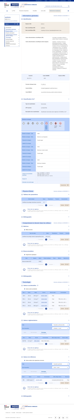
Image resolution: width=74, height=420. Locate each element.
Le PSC (13, 10)
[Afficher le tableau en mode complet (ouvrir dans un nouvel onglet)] (68, 205)
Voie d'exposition (25, 328)
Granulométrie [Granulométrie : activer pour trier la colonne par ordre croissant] (64, 199)
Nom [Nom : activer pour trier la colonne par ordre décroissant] (27, 258)
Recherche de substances (55, 10)
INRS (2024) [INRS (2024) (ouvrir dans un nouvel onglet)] (36, 340)
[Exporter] (17, 24)
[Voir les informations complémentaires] (37, 285)
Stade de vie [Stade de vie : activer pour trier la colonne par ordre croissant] (66, 258)
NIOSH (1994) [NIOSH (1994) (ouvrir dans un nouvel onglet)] (44, 295)
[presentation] (43, 84)
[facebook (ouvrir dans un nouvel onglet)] (55, 417)
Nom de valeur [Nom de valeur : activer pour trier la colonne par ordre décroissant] (33, 233)
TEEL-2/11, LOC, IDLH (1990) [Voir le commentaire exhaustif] (63, 299)
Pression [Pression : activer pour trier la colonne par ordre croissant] (57, 199)
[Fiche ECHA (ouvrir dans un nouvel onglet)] (68, 185)
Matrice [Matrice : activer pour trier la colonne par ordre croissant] (59, 258)
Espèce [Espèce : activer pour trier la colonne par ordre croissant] (34, 258)
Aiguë (25, 332)
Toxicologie (8, 37)
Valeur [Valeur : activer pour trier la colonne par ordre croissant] (44, 199)
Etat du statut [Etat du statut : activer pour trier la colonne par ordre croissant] (53, 292)
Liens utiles (43, 10)
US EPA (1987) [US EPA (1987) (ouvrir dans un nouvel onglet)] (39, 380)
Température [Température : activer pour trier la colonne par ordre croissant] (50, 199)
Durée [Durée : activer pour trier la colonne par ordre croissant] (29, 292)
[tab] (23, 126)
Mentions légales (18, 412)
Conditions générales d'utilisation (27, 412)
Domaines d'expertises (24, 10)
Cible (23, 324)
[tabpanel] (45, 159)
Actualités (35, 10)
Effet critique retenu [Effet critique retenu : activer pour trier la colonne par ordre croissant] (56, 337)
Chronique (43, 332)
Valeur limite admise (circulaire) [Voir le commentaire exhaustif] (45, 340)
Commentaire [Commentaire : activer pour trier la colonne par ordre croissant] (63, 292)
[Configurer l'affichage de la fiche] (15, 24)
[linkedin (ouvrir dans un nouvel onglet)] (63, 417)
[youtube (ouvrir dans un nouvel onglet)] (59, 417)
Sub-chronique (34, 332)
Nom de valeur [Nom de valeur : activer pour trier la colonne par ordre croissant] (31, 199)
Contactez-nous (8, 412)
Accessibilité (13, 412)
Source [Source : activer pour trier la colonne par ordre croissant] (43, 292)
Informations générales (11, 29)
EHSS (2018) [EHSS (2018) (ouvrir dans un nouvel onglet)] (44, 299)
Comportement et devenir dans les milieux (11, 35)
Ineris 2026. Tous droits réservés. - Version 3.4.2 (13, 417)
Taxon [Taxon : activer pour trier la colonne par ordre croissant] (54, 258)
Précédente (40, 205)
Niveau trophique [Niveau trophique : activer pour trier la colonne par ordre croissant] (47, 258)
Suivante (51, 205)
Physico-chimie (9, 31)
